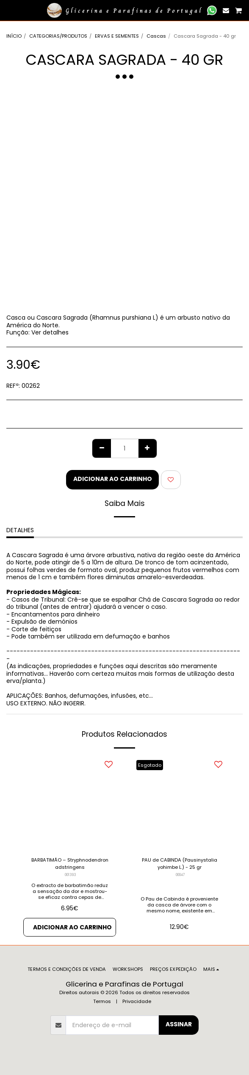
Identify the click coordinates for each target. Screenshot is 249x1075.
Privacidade (136, 1001)
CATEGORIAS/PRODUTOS (58, 36)
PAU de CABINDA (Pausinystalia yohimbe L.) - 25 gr (179, 864)
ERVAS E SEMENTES (117, 36)
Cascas (156, 36)
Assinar (179, 1024)
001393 (70, 874)
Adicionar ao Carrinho (112, 479)
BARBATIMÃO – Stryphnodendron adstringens (69, 864)
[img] (179, 803)
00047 (180, 874)
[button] (9, 10)
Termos (102, 1001)
